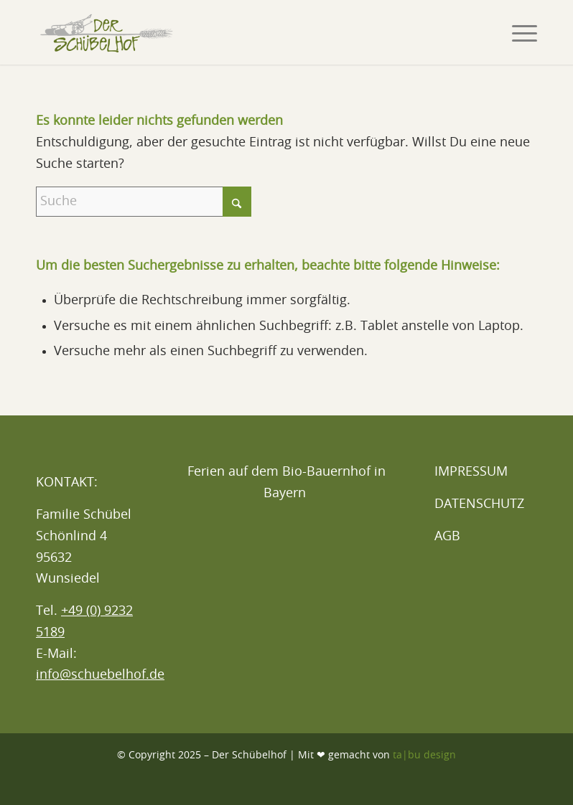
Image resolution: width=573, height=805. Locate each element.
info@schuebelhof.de (100, 675)
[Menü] (517, 32)
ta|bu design (424, 755)
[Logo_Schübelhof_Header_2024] (106, 32)
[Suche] (143, 202)
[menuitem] (517, 32)
